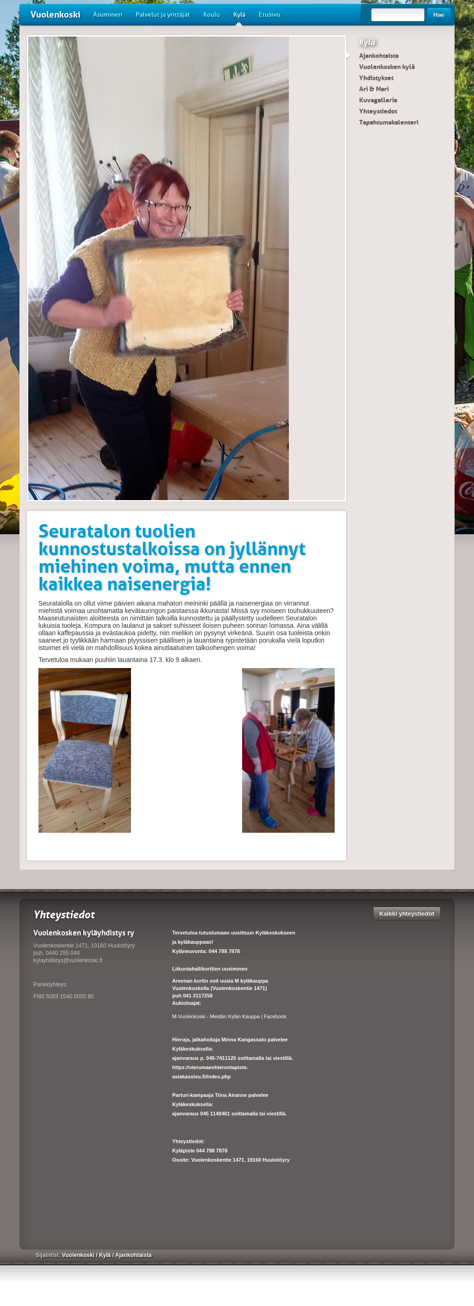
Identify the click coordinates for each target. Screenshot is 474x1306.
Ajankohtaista (379, 55)
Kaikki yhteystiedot (407, 913)
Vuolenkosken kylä (387, 66)
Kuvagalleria (378, 100)
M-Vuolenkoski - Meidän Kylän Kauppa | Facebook (229, 1016)
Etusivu (269, 15)
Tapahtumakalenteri (388, 122)
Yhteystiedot (378, 111)
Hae (438, 14)
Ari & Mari (374, 89)
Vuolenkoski (56, 14)
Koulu (211, 15)
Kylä (239, 18)
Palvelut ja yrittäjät (163, 15)
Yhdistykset (376, 78)
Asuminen (107, 15)
